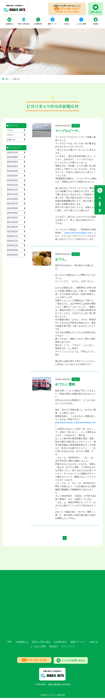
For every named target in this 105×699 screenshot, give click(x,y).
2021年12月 (12, 186)
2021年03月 (12, 223)
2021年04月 (12, 219)
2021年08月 (12, 200)
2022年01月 (12, 181)
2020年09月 (12, 251)
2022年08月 (12, 158)
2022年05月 (12, 167)
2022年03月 (12, 177)
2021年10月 (12, 195)
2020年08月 (12, 256)
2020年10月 (12, 246)
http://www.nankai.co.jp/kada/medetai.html (76, 423)
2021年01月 (12, 232)
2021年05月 (12, 214)
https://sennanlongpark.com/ (78, 234)
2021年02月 (12, 228)
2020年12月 (12, 237)
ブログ (10, 136)
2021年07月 (12, 205)
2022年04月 (12, 172)
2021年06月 (12, 209)
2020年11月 (12, 242)
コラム (10, 131)
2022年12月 (12, 153)
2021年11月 (12, 191)
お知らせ (11, 141)
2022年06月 (12, 163)
